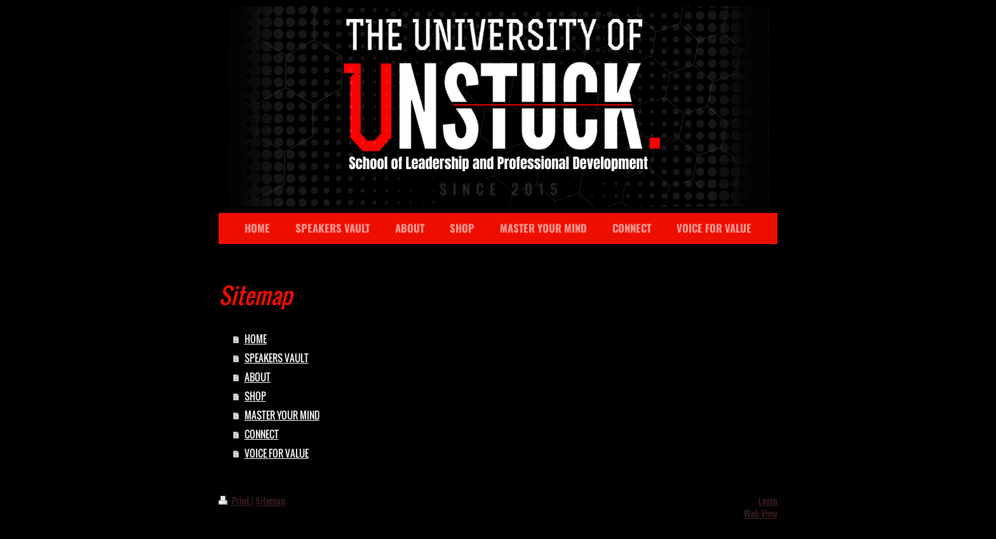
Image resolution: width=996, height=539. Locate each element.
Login (767, 500)
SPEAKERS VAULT (277, 358)
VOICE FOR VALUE (277, 453)
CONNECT (262, 434)
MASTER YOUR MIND (282, 415)
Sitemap (270, 500)
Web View (760, 513)
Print (235, 500)
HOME (256, 339)
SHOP (255, 396)
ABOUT (258, 377)
